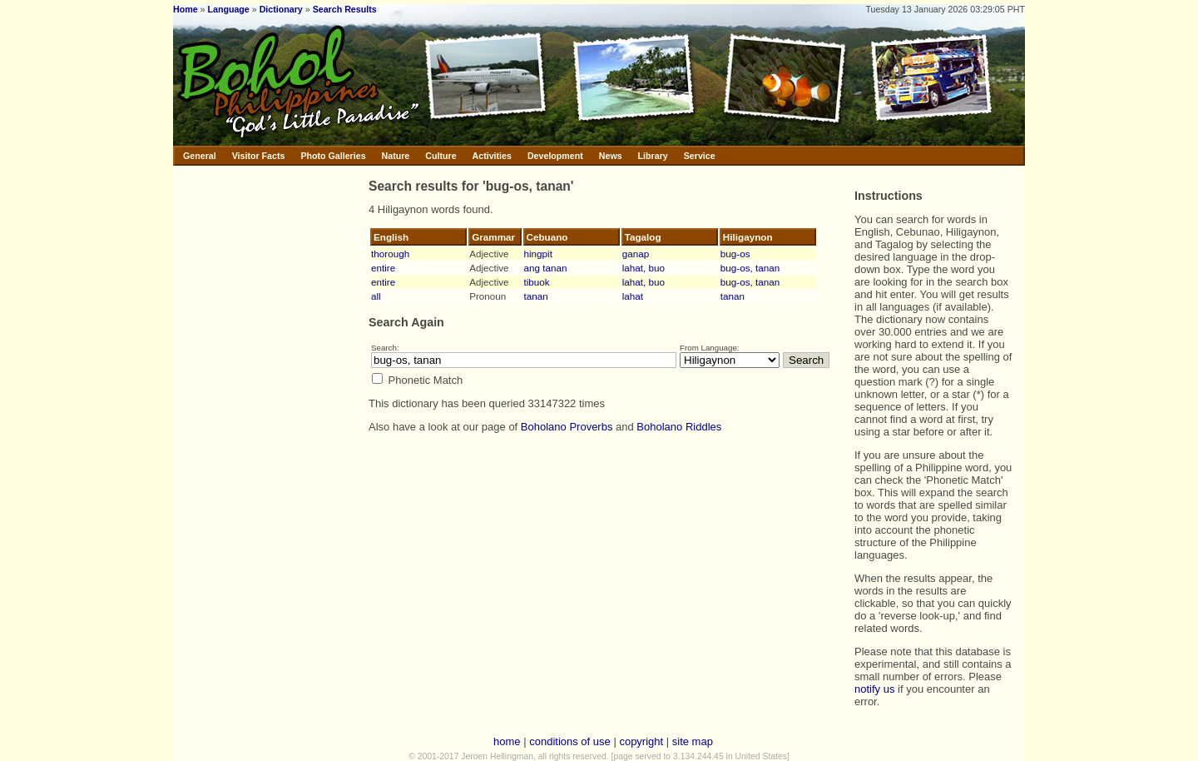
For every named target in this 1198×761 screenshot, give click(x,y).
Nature (396, 156)
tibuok (537, 281)
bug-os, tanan (750, 267)
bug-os (735, 253)
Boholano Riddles (678, 426)
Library (653, 156)
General (199, 156)
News (610, 156)
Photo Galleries (332, 156)
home (507, 741)
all (376, 296)
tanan (536, 296)
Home (185, 9)
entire (383, 267)
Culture (440, 156)
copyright (641, 741)
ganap (636, 253)
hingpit (538, 253)
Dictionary (281, 9)
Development (555, 156)
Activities (492, 156)
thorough (390, 253)
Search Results (345, 9)
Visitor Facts (258, 156)
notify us (874, 689)
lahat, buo (643, 267)
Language (228, 9)
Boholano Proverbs (567, 426)
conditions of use (570, 741)
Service (699, 156)
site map (692, 741)
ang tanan (545, 267)
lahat (632, 296)
